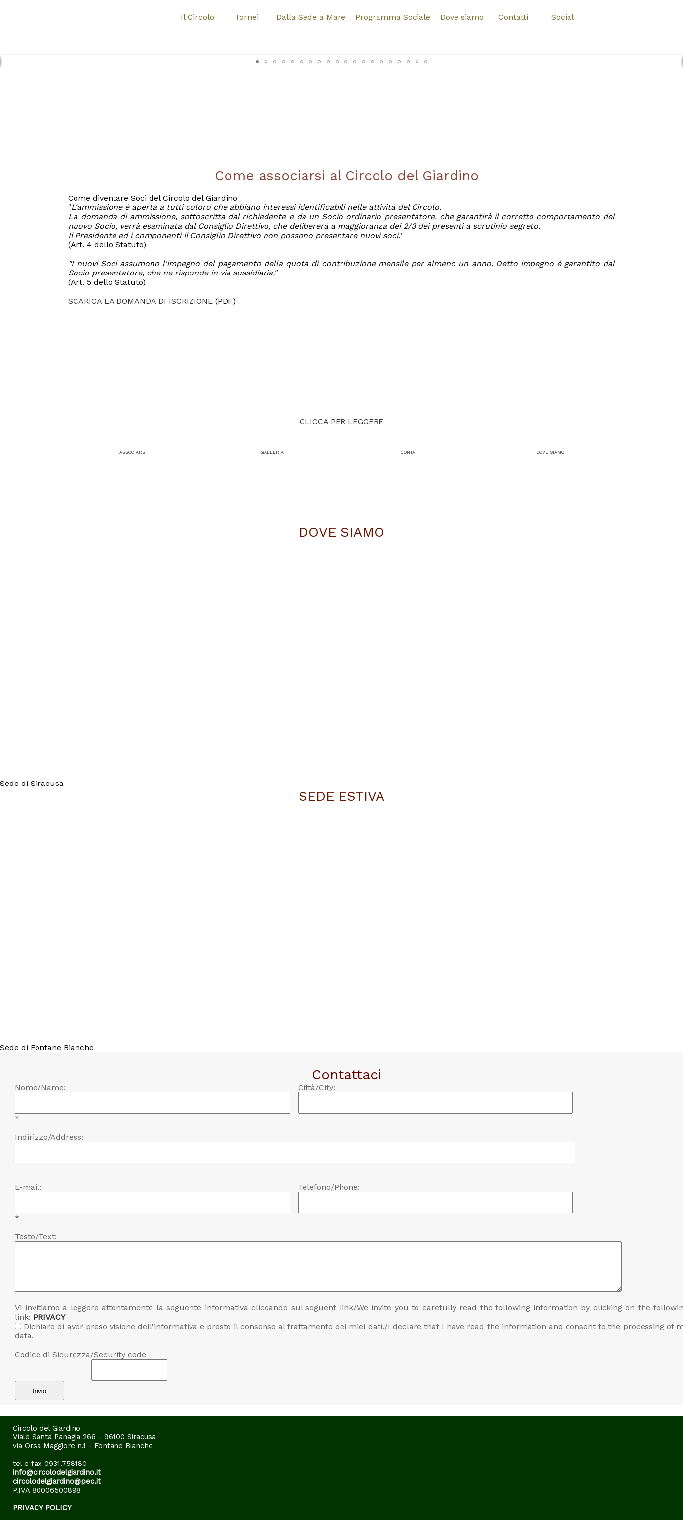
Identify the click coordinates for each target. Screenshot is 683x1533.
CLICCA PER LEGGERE (341, 421)
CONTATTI (411, 452)
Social (562, 17)
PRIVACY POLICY (42, 1507)
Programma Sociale (392, 17)
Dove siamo (462, 17)
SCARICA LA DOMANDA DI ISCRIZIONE (141, 301)
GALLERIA (272, 452)
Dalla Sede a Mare (310, 17)
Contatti (513, 17)
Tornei (247, 17)
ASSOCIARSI (133, 452)
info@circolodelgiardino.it (57, 1472)
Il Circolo (197, 17)
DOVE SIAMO (550, 452)
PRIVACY (49, 1317)
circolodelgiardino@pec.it (57, 1481)
